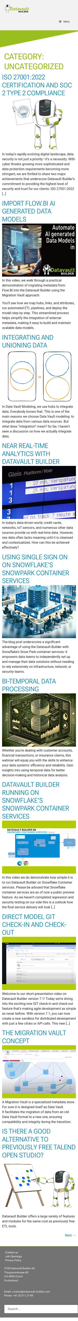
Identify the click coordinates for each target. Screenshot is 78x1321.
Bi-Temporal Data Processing (29, 685)
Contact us (11, 1252)
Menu (64, 21)
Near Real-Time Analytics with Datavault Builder (31, 453)
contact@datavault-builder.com (31, 1291)
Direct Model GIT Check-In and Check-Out (34, 925)
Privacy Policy (13, 1260)
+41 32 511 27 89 (23, 1295)
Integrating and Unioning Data (28, 341)
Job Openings (13, 1256)
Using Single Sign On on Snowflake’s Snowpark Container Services (35, 569)
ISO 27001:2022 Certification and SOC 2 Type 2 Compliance (37, 85)
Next (70, 1235)
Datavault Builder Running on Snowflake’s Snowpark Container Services (35, 800)
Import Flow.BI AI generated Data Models (28, 211)
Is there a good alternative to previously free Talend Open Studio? (39, 1143)
